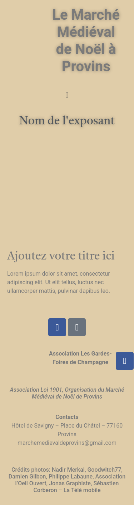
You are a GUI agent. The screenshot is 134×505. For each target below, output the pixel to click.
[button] (67, 94)
